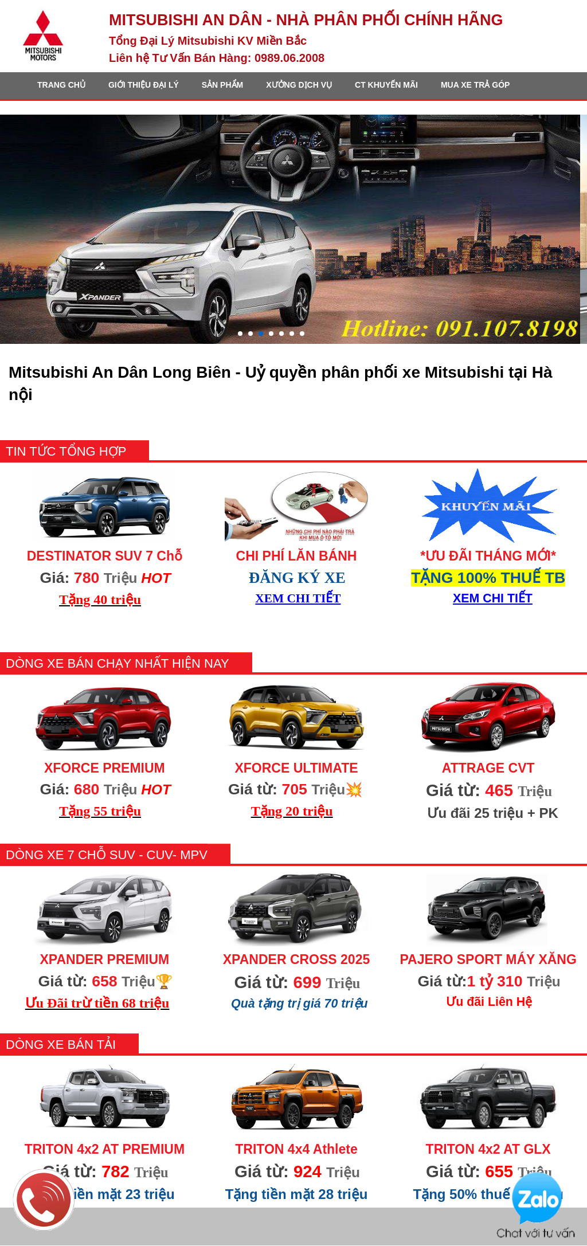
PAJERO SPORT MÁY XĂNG (488, 959)
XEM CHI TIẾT (298, 598)
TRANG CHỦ (61, 84)
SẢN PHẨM (222, 84)
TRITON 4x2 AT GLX (488, 1149)
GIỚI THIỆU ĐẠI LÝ (143, 84)
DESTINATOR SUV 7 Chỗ (104, 555)
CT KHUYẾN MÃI (386, 84)
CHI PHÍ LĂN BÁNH (296, 555)
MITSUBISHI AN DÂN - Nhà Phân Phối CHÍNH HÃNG (306, 20)
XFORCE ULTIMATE (296, 768)
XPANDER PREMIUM (104, 959)
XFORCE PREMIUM (104, 768)
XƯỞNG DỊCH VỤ (299, 84)
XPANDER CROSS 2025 (296, 959)
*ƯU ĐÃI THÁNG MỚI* (488, 555)
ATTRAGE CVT (488, 768)
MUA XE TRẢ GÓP (475, 84)
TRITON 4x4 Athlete (296, 1149)
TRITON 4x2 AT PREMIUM (105, 1149)
